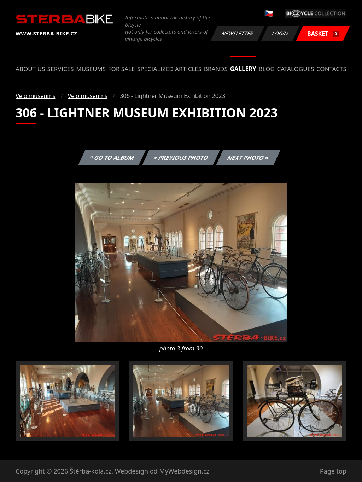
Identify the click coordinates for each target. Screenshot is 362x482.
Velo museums (35, 96)
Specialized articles (169, 69)
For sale (121, 69)
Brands (216, 69)
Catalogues (295, 69)
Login (280, 33)
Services (60, 69)
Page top (333, 471)
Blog (267, 69)
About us (30, 69)
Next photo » (248, 158)
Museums (91, 69)
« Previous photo (181, 158)
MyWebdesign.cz (184, 471)
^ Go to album (112, 158)
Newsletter (237, 33)
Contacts (331, 69)
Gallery (243, 69)
